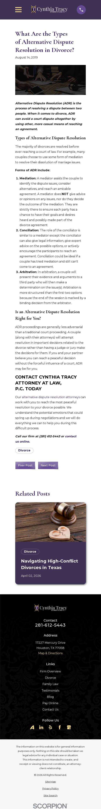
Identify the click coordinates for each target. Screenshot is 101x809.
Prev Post (25, 465)
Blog (50, 697)
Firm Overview (50, 671)
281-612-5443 (50, 625)
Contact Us (50, 709)
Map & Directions (50, 653)
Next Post (48, 465)
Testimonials (50, 690)
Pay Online (50, 703)
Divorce (24, 450)
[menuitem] (50, 782)
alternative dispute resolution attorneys (51, 397)
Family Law (50, 684)
